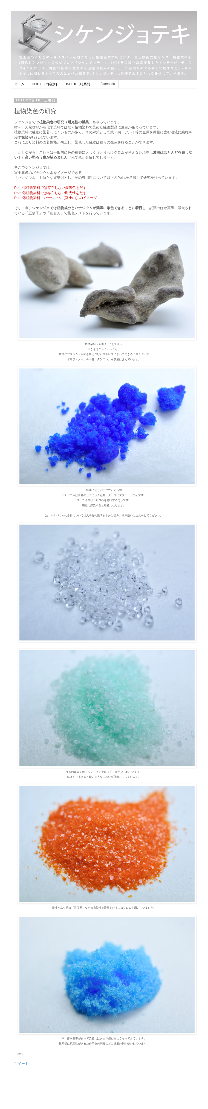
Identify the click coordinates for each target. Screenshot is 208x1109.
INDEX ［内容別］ (45, 84)
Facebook (107, 84)
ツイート (21, 1063)
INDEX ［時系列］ (79, 84)
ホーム (19, 84)
